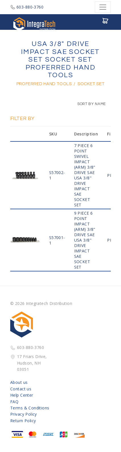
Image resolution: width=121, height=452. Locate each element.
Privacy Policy (23, 414)
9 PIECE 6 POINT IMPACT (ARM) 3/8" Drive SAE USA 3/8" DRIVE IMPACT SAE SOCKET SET (84, 240)
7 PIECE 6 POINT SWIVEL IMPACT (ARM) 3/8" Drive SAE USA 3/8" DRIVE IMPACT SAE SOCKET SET (84, 175)
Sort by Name (89, 104)
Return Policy (23, 420)
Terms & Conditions (29, 408)
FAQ (14, 401)
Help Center (21, 395)
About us (19, 382)
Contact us (20, 389)
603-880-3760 (26, 7)
